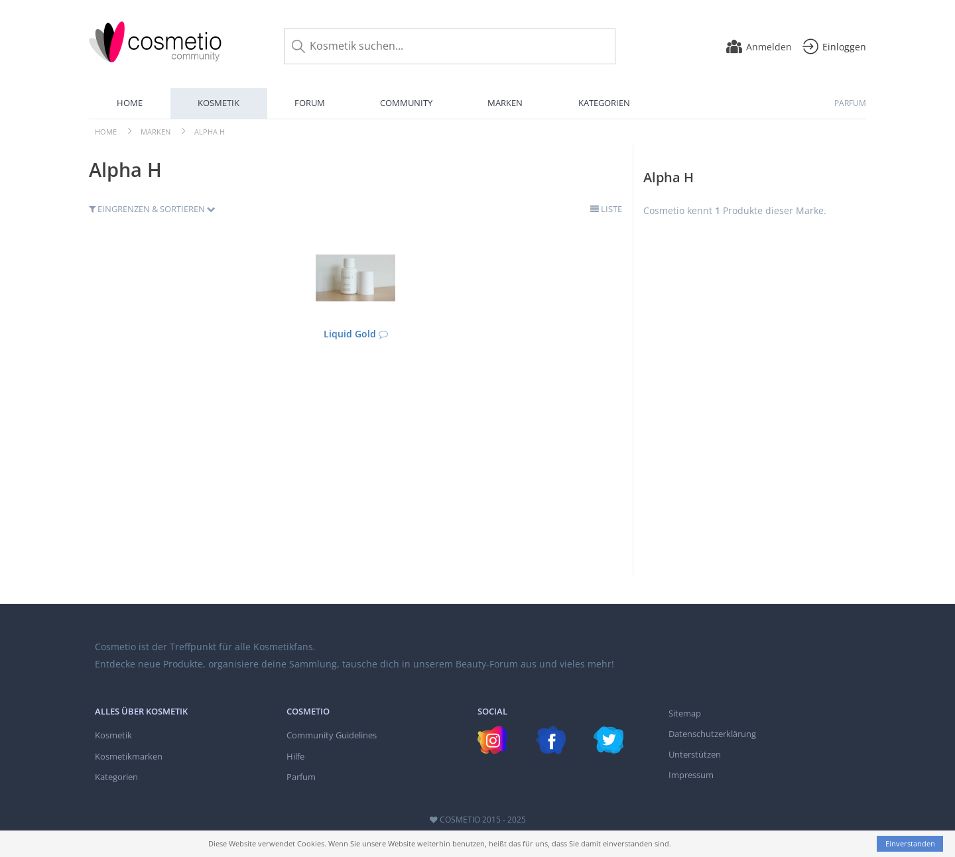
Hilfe (295, 756)
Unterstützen (694, 754)
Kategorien (604, 103)
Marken (505, 103)
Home (130, 103)
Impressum (691, 775)
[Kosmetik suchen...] (449, 46)
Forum (309, 103)
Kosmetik (218, 103)
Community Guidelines (331, 735)
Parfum (850, 103)
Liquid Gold (350, 333)
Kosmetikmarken (128, 756)
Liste (606, 209)
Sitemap (684, 713)
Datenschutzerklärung (712, 734)
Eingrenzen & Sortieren (152, 209)
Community (406, 103)
